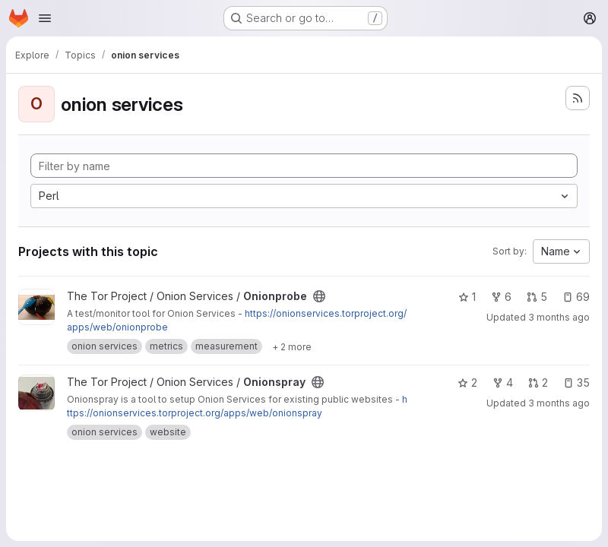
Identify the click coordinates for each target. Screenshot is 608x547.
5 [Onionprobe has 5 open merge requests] (537, 296)
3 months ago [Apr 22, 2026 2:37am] (559, 317)
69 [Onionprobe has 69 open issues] (576, 296)
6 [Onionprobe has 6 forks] (501, 296)
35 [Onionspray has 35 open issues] (576, 382)
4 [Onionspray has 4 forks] (502, 382)
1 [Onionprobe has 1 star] (467, 296)
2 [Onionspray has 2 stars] (467, 382)
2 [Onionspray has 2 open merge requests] (538, 382)
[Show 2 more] (291, 346)
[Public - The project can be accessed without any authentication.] (319, 296)
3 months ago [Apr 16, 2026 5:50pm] (559, 403)
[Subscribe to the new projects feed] (577, 98)
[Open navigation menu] (45, 18)
